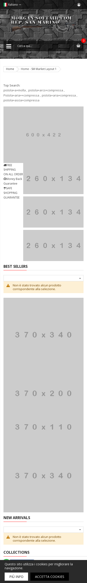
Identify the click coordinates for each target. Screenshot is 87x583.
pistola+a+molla (14, 90)
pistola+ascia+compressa (21, 100)
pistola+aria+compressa (59, 95)
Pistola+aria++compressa (21, 95)
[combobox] (43, 46)
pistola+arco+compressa (45, 90)
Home (10, 69)
